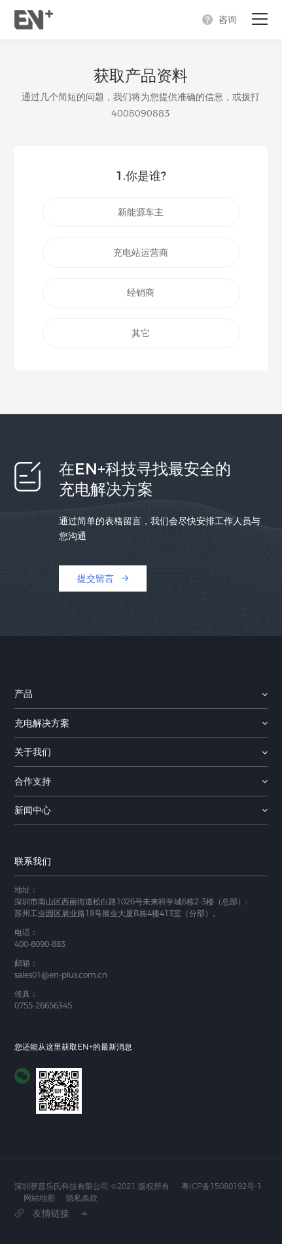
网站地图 (39, 1198)
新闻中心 (32, 810)
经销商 (140, 292)
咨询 (228, 20)
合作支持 (32, 781)
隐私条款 (81, 1198)
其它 (141, 333)
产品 (23, 694)
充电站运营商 (140, 252)
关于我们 (32, 752)
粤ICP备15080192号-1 (221, 1186)
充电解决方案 (41, 723)
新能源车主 (141, 212)
